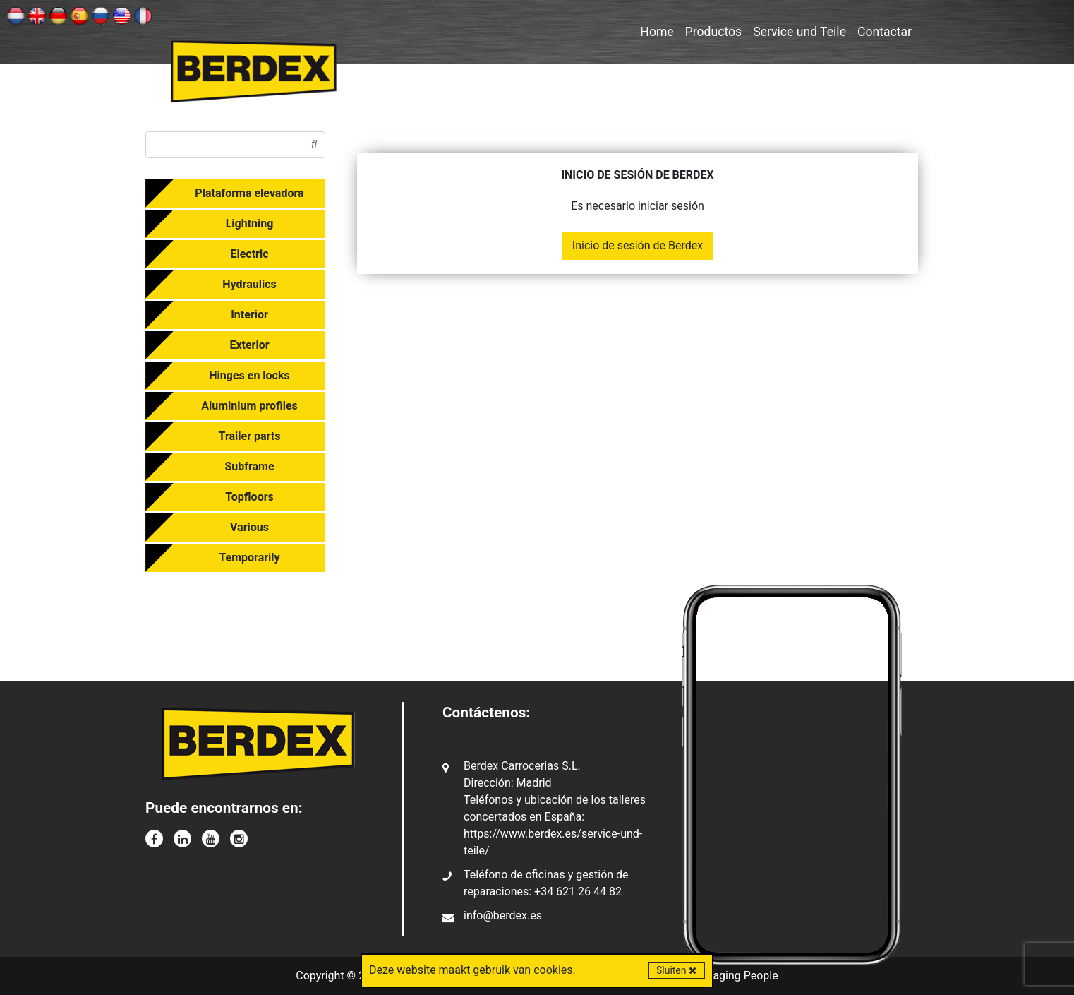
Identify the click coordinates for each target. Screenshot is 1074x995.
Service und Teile (799, 32)
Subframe (249, 466)
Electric (249, 254)
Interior (249, 314)
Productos (713, 32)
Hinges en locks (249, 375)
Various (249, 527)
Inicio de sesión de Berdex (637, 245)
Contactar (884, 32)
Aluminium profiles (249, 405)
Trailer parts (250, 436)
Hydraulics (249, 284)
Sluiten (676, 970)
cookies (552, 970)
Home (656, 32)
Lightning (250, 223)
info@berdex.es (503, 915)
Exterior (249, 345)
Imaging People (739, 975)
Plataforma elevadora (249, 193)
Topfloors (249, 497)
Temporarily (249, 557)
